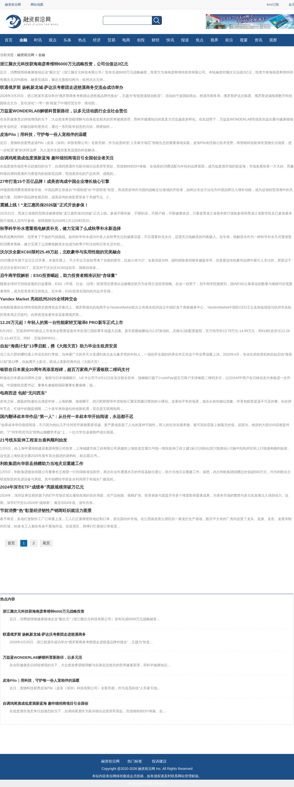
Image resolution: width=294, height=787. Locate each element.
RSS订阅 (273, 4)
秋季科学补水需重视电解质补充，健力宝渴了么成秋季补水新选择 (60, 228)
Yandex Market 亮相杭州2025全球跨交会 (38, 299)
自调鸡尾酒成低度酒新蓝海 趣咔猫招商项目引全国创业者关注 (57, 158)
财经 (155, 40)
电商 (126, 40)
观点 (53, 40)
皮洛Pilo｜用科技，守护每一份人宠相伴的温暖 (43, 134)
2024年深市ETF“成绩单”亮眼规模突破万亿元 (42, 487)
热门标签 (134, 761)
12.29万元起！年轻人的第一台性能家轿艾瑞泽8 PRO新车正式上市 (61, 322)
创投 (141, 40)
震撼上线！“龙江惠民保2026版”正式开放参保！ (44, 205)
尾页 (46, 543)
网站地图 (37, 4)
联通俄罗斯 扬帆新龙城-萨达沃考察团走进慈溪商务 (44, 634)
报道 (185, 40)
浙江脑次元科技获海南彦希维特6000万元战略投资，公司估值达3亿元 (64, 64)
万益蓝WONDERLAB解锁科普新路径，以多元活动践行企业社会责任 (63, 111)
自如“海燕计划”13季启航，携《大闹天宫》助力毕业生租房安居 (58, 346)
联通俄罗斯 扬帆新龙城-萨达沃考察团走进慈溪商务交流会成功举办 (61, 87)
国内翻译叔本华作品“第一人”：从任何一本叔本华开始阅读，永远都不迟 (66, 416)
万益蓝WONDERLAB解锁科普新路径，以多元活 (42, 657)
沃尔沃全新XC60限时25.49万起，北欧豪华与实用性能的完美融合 (60, 252)
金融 (23, 40)
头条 (67, 40)
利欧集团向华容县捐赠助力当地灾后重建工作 (41, 463)
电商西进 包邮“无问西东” (23, 393)
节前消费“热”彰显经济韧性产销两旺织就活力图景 (46, 510)
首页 (8, 40)
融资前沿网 (13, 4)
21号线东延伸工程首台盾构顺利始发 (33, 440)
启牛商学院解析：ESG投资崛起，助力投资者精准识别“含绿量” (58, 275)
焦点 (200, 40)
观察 (273, 40)
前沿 (229, 40)
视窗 (244, 40)
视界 (214, 40)
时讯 (38, 40)
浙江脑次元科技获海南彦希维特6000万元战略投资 (43, 611)
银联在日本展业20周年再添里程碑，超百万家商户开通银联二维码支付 (65, 369)
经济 (97, 40)
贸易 (111, 40)
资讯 (258, 40)
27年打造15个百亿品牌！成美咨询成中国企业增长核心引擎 (54, 181)
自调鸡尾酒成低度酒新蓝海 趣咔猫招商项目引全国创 (45, 703)
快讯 (170, 40)
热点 (82, 40)
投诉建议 (159, 761)
